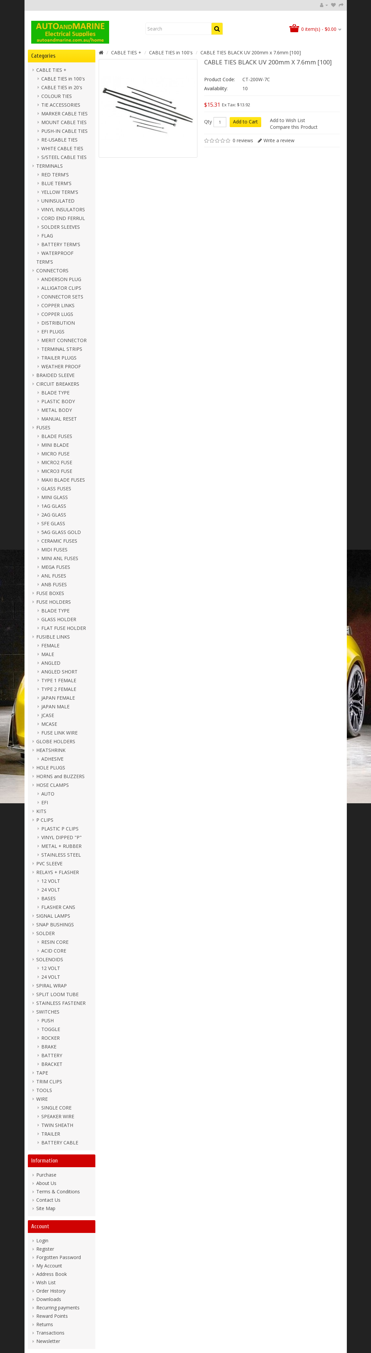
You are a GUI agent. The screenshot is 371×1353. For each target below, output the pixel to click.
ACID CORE (53, 951)
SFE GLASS (53, 523)
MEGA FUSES (55, 567)
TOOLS (44, 1090)
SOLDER (45, 933)
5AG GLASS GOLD (61, 532)
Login (42, 1240)
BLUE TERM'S (56, 183)
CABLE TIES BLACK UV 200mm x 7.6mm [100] (250, 52)
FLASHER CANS (58, 907)
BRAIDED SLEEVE (55, 375)
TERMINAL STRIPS (61, 349)
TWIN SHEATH (57, 1125)
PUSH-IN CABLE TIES (64, 131)
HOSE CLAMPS (52, 785)
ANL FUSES (53, 576)
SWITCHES (47, 1012)
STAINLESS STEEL (61, 855)
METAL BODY (56, 410)
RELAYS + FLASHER (57, 872)
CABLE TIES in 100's (63, 78)
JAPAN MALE (55, 706)
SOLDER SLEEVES (60, 227)
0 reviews (243, 140)
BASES (48, 898)
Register (45, 1249)
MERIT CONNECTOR (64, 340)
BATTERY (51, 1055)
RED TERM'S (55, 174)
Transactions (50, 1333)
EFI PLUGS (52, 331)
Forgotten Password (58, 1257)
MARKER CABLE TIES (64, 113)
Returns (44, 1324)
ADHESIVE (52, 759)
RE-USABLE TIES (59, 140)
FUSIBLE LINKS (53, 637)
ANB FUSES (54, 584)
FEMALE (50, 645)
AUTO (47, 794)
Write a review (279, 140)
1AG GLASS (53, 506)
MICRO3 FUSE (56, 471)
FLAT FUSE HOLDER (63, 628)
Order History (50, 1291)
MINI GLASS (54, 497)
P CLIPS (44, 820)
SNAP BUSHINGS (55, 924)
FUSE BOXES (50, 593)
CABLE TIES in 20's (61, 87)
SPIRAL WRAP (51, 985)
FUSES (43, 427)
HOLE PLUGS (50, 767)
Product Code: (219, 79)
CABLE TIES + (51, 70)
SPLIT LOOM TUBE (57, 994)
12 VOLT (50, 881)
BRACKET (51, 1064)
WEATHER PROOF (61, 366)
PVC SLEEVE (49, 863)
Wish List (46, 1282)
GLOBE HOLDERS (55, 741)
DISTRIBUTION (58, 323)
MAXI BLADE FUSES (63, 480)
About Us (46, 1183)
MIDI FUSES (54, 549)
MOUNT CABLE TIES (64, 122)
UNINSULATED (58, 201)
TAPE (42, 1073)
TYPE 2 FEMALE (58, 689)
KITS (41, 811)
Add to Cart (245, 121)
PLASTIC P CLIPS (60, 828)
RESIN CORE (54, 942)
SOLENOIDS (49, 959)
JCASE (47, 715)
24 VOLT (50, 889)
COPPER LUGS (57, 314)
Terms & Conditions (58, 1191)
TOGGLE (50, 1029)
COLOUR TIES (56, 96)
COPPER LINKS (58, 305)
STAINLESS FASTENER (61, 1003)
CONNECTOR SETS (62, 296)
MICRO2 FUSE (56, 462)
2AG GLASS (53, 514)
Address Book (51, 1274)
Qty (208, 122)
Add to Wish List (287, 120)
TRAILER (50, 1134)
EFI (44, 802)
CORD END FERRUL (63, 218)
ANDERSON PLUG (61, 279)
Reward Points (52, 1316)
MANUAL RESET (59, 419)
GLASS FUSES (56, 488)
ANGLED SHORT (59, 671)
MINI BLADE (55, 445)
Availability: (216, 88)
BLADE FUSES (56, 436)
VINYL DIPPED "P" (61, 837)
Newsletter (48, 1341)
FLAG (47, 235)
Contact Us (48, 1200)
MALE (47, 654)
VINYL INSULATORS (63, 209)
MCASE (49, 724)
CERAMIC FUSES (59, 541)
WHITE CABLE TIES (62, 148)
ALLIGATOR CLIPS (61, 288)
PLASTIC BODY (58, 401)
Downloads (48, 1299)
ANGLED (50, 663)
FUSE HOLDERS (53, 602)
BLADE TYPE (55, 392)
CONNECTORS (52, 270)
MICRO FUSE (55, 453)
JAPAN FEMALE (58, 698)
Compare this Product (294, 127)
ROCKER (50, 1038)
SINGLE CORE (56, 1107)
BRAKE (48, 1046)
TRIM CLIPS (49, 1081)
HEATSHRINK (50, 750)
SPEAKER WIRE (57, 1116)
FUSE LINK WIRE (59, 732)
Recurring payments (58, 1307)
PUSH (47, 1020)
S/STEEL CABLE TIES (64, 157)
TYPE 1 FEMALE (58, 680)
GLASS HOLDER (58, 619)
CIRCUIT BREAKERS (57, 384)
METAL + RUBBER (61, 846)
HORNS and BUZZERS (60, 776)
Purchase (46, 1175)
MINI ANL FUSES (59, 558)
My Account (49, 1265)
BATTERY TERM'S (60, 244)
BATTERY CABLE (59, 1142)
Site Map (45, 1208)
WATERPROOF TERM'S (55, 257)
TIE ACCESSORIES (60, 105)
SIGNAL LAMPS (53, 916)
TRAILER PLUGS (59, 358)
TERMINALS (49, 166)
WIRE (42, 1099)
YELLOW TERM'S (59, 192)
